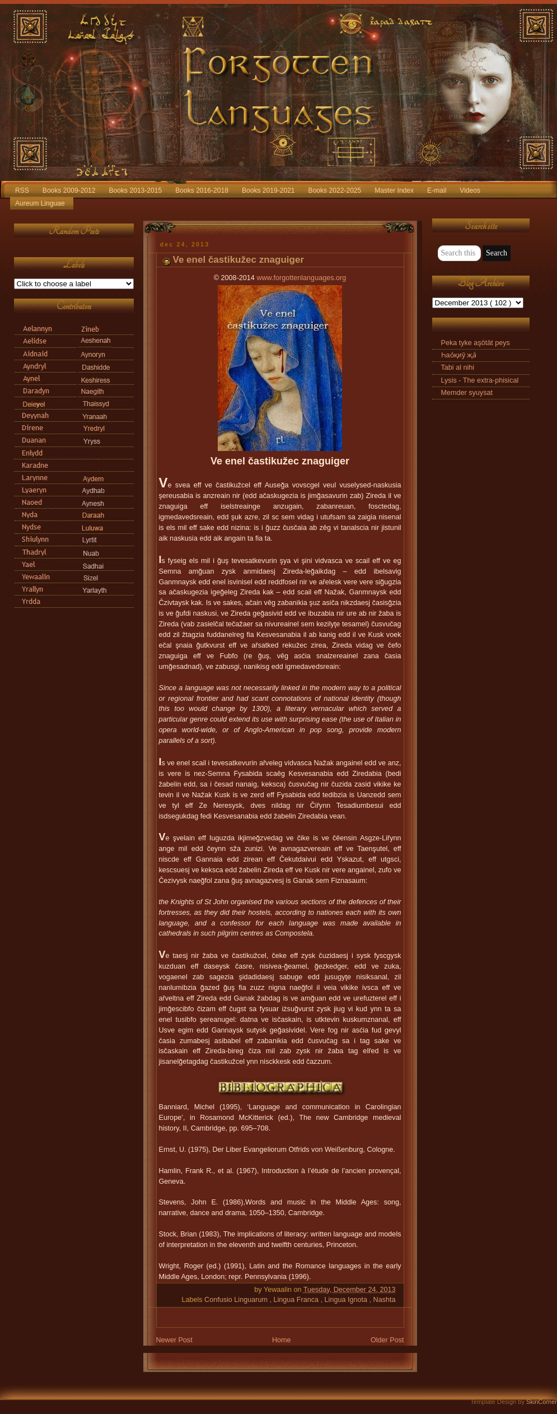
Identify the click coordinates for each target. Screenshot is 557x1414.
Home (281, 1340)
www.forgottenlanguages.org (301, 278)
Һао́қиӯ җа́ (459, 355)
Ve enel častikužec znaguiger (239, 259)
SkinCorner (541, 1401)
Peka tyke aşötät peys (475, 343)
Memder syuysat (467, 393)
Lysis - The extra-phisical (480, 380)
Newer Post (174, 1340)
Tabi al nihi (458, 367)
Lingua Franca (296, 1300)
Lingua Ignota (347, 1300)
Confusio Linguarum (236, 1300)
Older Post (387, 1340)
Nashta (384, 1300)
